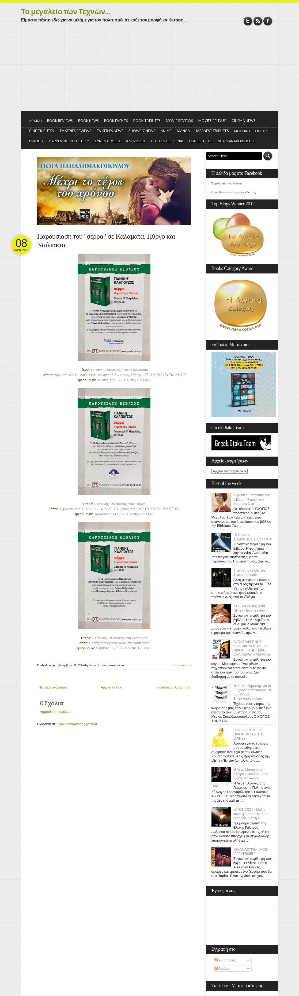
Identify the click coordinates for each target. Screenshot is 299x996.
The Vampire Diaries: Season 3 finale (249, 572)
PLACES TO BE (200, 141)
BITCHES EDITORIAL (167, 141)
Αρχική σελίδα (111, 687)
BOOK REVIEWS (60, 121)
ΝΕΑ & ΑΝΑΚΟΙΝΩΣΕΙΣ (236, 141)
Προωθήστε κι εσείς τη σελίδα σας (233, 192)
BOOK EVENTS (116, 121)
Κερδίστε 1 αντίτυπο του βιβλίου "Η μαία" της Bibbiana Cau (251, 499)
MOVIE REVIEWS (179, 121)
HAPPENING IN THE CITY (69, 141)
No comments (181, 665)
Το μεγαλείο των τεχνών (227, 183)
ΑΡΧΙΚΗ (35, 121)
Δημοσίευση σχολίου (55, 711)
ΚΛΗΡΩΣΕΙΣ (136, 141)
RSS (258, 21)
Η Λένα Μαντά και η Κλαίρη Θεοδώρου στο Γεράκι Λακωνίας (250, 773)
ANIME (166, 131)
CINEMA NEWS (243, 121)
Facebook (268, 21)
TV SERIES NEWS (110, 131)
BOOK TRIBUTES (147, 121)
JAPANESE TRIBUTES (212, 131)
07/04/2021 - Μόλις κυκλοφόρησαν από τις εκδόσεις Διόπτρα (250, 813)
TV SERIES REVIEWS (75, 131)
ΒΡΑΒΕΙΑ (36, 141)
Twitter (248, 21)
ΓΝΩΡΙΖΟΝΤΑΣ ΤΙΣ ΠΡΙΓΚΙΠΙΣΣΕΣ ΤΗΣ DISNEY (248, 734)
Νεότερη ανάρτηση (53, 687)
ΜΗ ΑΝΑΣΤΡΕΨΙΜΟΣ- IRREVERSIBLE (251, 851)
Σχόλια (221, 968)
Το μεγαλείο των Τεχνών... (65, 11)
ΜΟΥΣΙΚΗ (242, 131)
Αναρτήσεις (225, 960)
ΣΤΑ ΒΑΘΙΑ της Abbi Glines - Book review (249, 608)
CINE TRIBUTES (41, 131)
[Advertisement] (149, 71)
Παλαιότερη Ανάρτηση (173, 687)
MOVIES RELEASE (212, 121)
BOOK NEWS (88, 121)
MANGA (183, 131)
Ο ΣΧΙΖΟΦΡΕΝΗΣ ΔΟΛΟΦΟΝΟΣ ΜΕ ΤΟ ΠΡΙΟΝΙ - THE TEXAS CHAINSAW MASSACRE (252, 648)
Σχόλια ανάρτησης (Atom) (77, 724)
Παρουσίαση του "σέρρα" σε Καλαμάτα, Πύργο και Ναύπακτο (106, 240)
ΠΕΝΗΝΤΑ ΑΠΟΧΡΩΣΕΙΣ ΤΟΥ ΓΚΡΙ (252, 537)
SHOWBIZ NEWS (142, 131)
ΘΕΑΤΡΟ (262, 131)
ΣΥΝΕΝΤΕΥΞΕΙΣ (107, 141)
